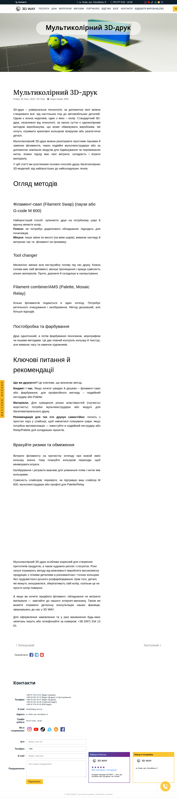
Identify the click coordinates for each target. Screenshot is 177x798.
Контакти (127, 8)
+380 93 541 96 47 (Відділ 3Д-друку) (41, 700)
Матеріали (65, 8)
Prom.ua (102, 755)
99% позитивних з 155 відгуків (104, 770)
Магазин (79, 8)
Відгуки (106, 8)
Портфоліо (92, 8)
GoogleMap (148, 755)
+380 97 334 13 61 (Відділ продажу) (41, 695)
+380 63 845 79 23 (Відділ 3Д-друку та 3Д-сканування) (48, 697)
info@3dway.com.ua (34, 709)
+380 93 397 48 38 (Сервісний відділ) (41, 702)
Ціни (54, 8)
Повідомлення (16, 769)
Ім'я (22, 742)
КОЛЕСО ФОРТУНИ (2, 399)
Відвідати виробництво (149, 8)
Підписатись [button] (34, 782)
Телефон (19, 749)
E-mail (21, 756)
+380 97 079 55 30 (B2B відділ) (39, 704)
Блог (116, 8)
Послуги (44, 8)
